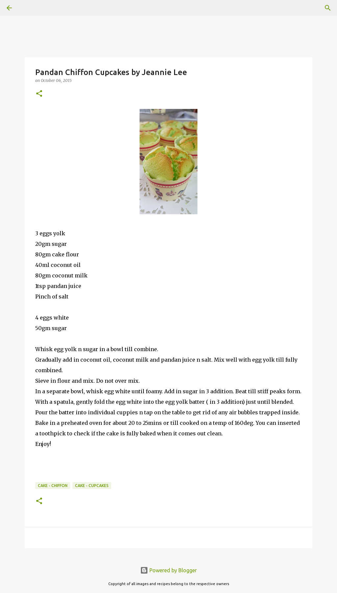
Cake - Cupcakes (92, 485)
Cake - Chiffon (52, 485)
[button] (39, 94)
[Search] (28, 8)
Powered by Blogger (168, 570)
